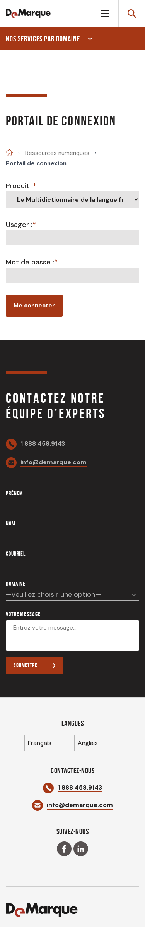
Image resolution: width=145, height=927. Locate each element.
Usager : (19, 224)
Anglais (88, 743)
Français (39, 743)
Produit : (19, 186)
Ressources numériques (57, 153)
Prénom (14, 493)
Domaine (16, 583)
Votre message (23, 614)
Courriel (16, 553)
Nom (10, 523)
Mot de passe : (30, 262)
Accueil (9, 152)
